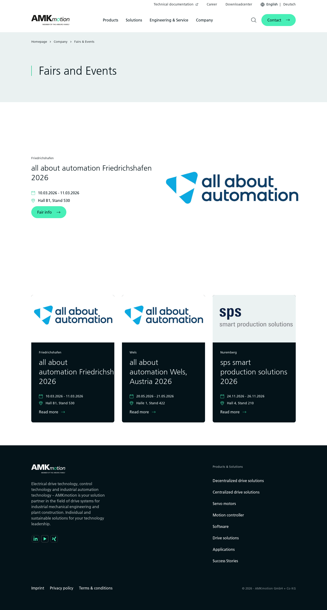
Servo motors (224, 503)
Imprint (37, 588)
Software (221, 526)
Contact (274, 20)
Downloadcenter (239, 4)
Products (110, 20)
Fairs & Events (84, 41)
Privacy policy (61, 588)
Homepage (39, 41)
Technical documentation (174, 4)
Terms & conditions (95, 588)
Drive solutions (226, 538)
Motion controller (228, 515)
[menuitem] (176, 4)
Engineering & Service (169, 20)
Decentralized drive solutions (238, 480)
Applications (224, 549)
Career (212, 4)
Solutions (134, 20)
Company (204, 20)
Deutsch (289, 4)
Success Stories (225, 560)
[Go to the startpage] (50, 20)
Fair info (44, 212)
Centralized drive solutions (236, 492)
